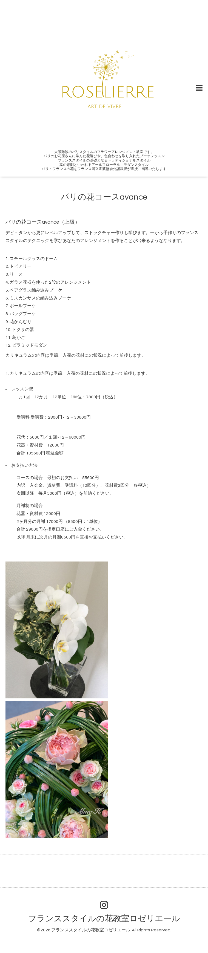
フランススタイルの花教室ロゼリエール (104, 918)
